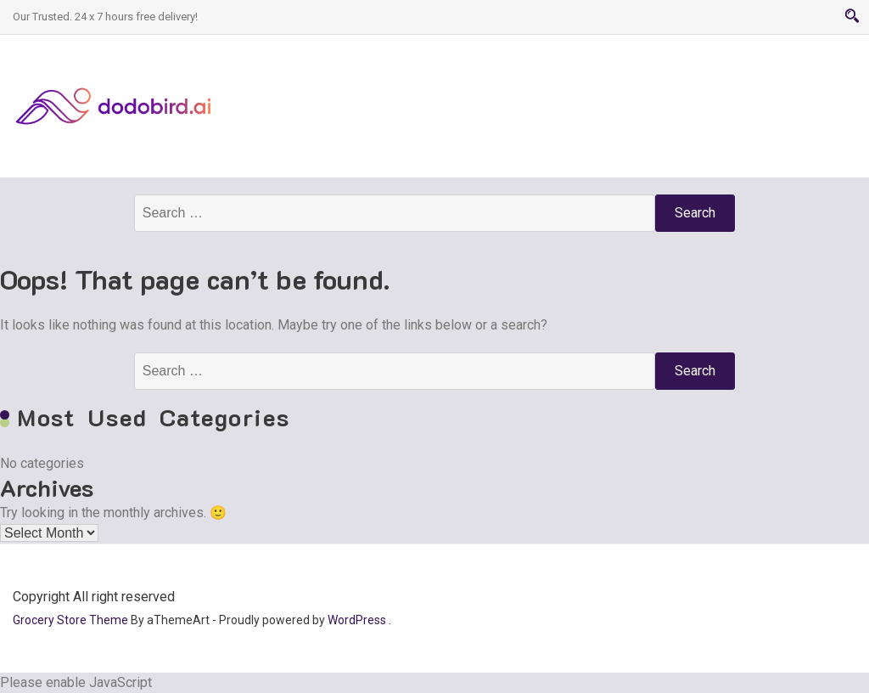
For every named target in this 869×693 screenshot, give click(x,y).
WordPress (357, 620)
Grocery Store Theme (70, 620)
